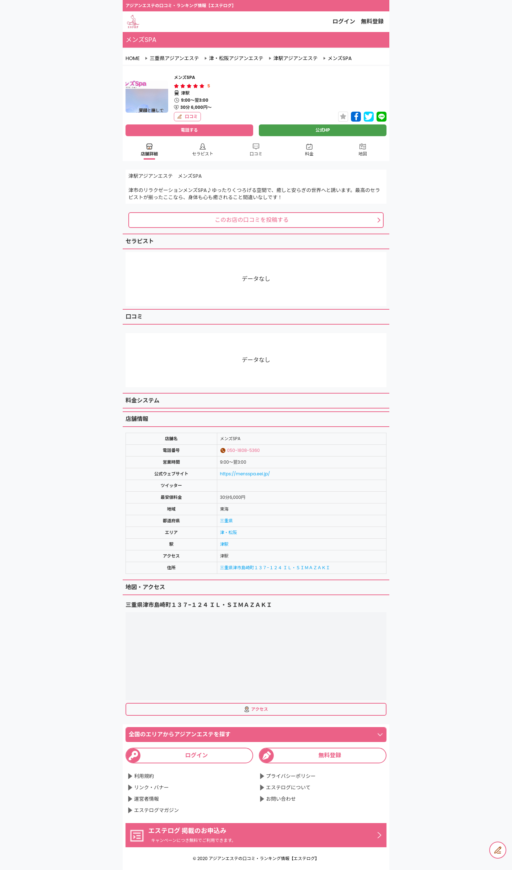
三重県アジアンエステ (174, 58)
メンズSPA (340, 58)
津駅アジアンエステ (295, 58)
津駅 (224, 544)
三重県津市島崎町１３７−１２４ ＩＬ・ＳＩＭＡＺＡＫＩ (275, 568)
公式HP (322, 130)
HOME (133, 58)
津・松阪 (228, 532)
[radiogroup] (189, 86)
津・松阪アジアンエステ (236, 58)
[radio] (177, 86)
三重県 (226, 521)
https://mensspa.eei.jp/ (245, 474)
